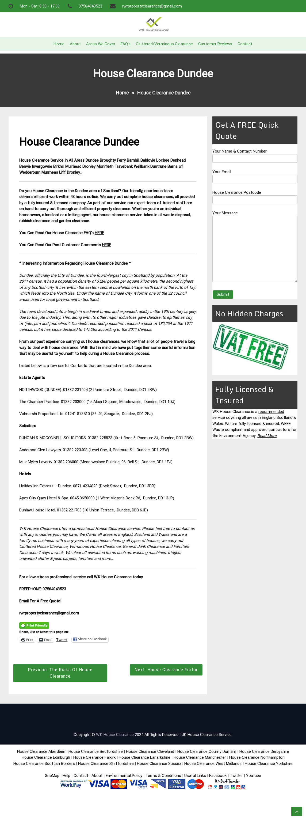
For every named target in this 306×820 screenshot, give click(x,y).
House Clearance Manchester (200, 757)
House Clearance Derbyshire (264, 751)
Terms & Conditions (163, 775)
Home (58, 43)
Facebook (218, 775)
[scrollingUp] (296, 811)
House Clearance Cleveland (150, 751)
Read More (267, 435)
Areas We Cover (100, 43)
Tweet (61, 639)
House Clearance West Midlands (213, 763)
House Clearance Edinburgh (46, 757)
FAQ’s (126, 43)
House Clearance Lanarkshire (144, 757)
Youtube (253, 775)
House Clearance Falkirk (94, 757)
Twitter (236, 775)
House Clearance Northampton (257, 757)
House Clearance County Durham (206, 751)
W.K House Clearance (115, 734)
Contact (245, 43)
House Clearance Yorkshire (269, 763)
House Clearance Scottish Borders (44, 763)
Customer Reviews (215, 43)
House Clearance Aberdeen (41, 751)
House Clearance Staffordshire (106, 763)
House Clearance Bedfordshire (95, 751)
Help (66, 775)
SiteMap (52, 775)
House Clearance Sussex (159, 763)
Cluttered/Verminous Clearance (164, 43)
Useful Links (195, 775)
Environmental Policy (124, 775)
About (75, 43)
